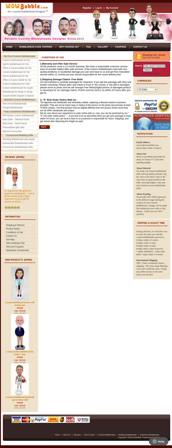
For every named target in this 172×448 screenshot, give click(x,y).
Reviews (77, 435)
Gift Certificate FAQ (15, 243)
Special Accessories (12, 131)
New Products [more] (18, 260)
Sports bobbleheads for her (16, 76)
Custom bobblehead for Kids (16, 84)
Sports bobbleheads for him (16, 64)
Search (138, 66)
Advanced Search (150, 73)
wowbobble (136, 437)
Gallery (103, 47)
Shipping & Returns (15, 225)
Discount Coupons (15, 246)
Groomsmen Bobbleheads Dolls (18, 147)
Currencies (144, 81)
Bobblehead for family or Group (18, 92)
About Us (66, 435)
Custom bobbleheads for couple (18, 88)
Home (9, 47)
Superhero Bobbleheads (149, 435)
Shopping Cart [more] (153, 55)
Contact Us (140, 47)
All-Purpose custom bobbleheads (18, 115)
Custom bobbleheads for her (16, 72)
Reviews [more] (14, 157)
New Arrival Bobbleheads (15, 103)
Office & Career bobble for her (17, 80)
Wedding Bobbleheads (127, 435)
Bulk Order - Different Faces (16, 119)
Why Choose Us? (69, 47)
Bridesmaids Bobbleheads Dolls (18, 143)
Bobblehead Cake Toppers (35, 47)
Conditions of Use (14, 232)
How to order (89, 435)
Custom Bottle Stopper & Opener (18, 96)
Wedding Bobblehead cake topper (19, 139)
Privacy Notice (13, 229)
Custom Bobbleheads (106, 435)
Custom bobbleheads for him (16, 60)
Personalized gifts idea (13, 127)
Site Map (10, 239)
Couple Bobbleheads (13, 107)
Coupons (120, 47)
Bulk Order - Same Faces (15, 123)
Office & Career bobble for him (17, 68)
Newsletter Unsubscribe (17, 250)
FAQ (88, 47)
